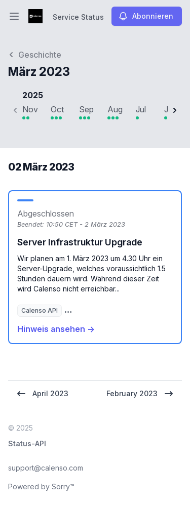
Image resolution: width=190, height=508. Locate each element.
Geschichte (34, 55)
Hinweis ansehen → (56, 329)
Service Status (78, 17)
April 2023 (42, 394)
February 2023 (140, 394)
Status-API (27, 443)
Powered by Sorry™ (41, 486)
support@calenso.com (45, 467)
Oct (57, 109)
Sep (86, 109)
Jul (141, 109)
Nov (30, 109)
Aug (115, 109)
